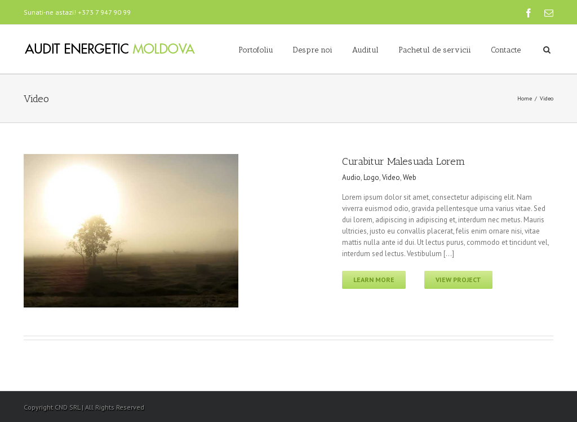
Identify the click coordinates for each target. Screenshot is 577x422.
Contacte (506, 50)
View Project (458, 279)
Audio (351, 177)
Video (391, 177)
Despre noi (312, 50)
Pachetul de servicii (434, 50)
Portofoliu (255, 50)
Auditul (365, 50)
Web (409, 177)
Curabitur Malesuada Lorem (403, 161)
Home (524, 98)
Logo (371, 177)
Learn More (373, 279)
